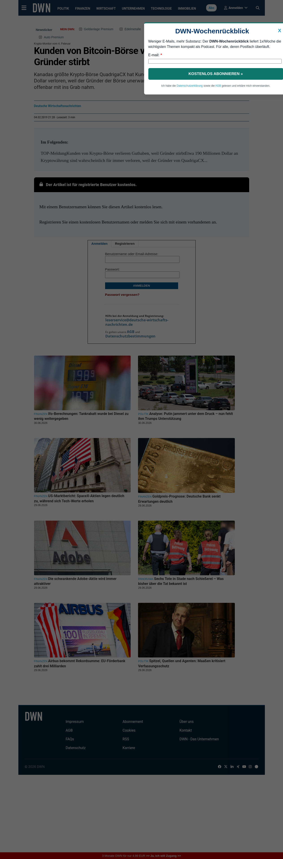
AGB (218, 85)
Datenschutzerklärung (190, 85)
